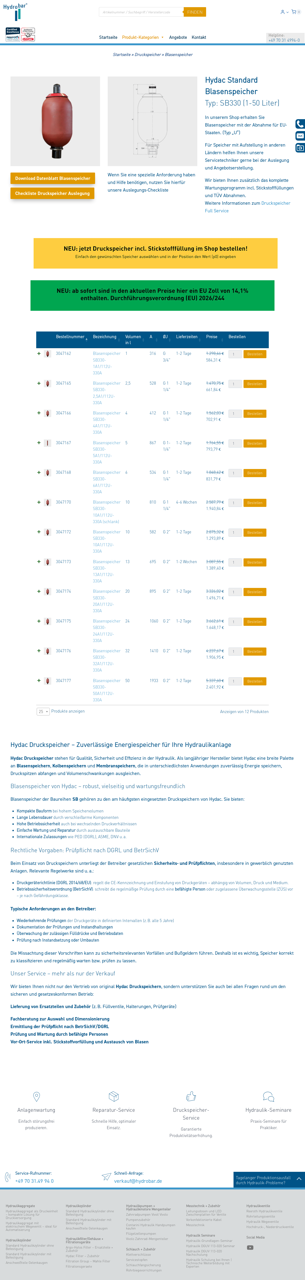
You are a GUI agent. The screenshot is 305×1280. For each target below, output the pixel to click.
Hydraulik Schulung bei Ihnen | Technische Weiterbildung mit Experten (209, 1237)
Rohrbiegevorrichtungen (144, 1244)
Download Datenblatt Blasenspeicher (52, 178)
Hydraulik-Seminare (268, 1084)
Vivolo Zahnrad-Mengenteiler (147, 1213)
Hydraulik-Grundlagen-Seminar (209, 1215)
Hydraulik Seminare (200, 1209)
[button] (287, 12)
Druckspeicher (147, 54)
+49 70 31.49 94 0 (34, 1155)
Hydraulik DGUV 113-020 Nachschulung (204, 1227)
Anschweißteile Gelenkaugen (27, 1237)
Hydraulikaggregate (20, 1180)
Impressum (217, 1270)
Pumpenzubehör (138, 1194)
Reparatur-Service (113, 1084)
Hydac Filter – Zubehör (83, 1230)
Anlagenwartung (36, 1084)
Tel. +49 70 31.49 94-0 (197, 1261)
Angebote (178, 37)
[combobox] (43, 686)
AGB (231, 1270)
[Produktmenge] (235, 354)
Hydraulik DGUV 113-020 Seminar (210, 1220)
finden (195, 12)
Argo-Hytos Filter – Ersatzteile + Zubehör (89, 1223)
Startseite (108, 37)
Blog (295, 1270)
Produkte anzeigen (60, 686)
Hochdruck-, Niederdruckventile (270, 1201)
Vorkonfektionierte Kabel (204, 1194)
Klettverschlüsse (138, 1228)
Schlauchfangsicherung (143, 1239)
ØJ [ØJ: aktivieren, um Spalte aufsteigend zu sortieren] (164, 336)
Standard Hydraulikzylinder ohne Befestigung (30, 1221)
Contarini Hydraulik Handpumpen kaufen (150, 1201)
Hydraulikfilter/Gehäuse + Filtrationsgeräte (84, 1214)
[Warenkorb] (296, 12)
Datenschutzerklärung (275, 1270)
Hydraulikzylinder (18, 1214)
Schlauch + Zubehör (141, 1223)
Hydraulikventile (258, 1180)
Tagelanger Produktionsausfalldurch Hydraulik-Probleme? (269, 1154)
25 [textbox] (41, 685)
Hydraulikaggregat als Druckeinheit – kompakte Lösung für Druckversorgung (32, 1189)
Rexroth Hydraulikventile (264, 1185)
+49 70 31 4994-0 (284, 40)
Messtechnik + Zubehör (203, 1180)
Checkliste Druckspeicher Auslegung (52, 193)
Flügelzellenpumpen (141, 1207)
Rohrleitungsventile (260, 1190)
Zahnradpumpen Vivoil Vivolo (147, 1188)
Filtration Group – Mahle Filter (88, 1235)
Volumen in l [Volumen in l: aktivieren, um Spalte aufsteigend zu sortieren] (132, 339)
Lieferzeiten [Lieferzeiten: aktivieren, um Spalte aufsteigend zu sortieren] (186, 336)
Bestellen (255, 354)
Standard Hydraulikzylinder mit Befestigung (28, 1230)
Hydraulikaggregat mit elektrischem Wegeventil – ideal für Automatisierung (31, 1201)
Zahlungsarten (197, 1270)
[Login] (284, 12)
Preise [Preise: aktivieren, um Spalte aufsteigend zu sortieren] (211, 336)
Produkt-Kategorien (143, 37)
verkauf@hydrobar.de (138, 1155)
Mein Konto (164, 1270)
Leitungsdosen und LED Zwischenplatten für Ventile (206, 1187)
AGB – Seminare (247, 1270)
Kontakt (199, 37)
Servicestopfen (136, 1234)
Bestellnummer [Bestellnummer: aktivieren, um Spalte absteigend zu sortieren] (67, 336)
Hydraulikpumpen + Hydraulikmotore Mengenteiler (148, 1181)
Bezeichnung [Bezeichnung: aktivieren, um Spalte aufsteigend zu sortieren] (101, 336)
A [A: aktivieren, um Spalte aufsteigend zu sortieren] (150, 336)
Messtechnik (195, 1199)
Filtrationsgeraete (79, 1240)
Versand (180, 1270)
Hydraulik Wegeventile (262, 1196)
